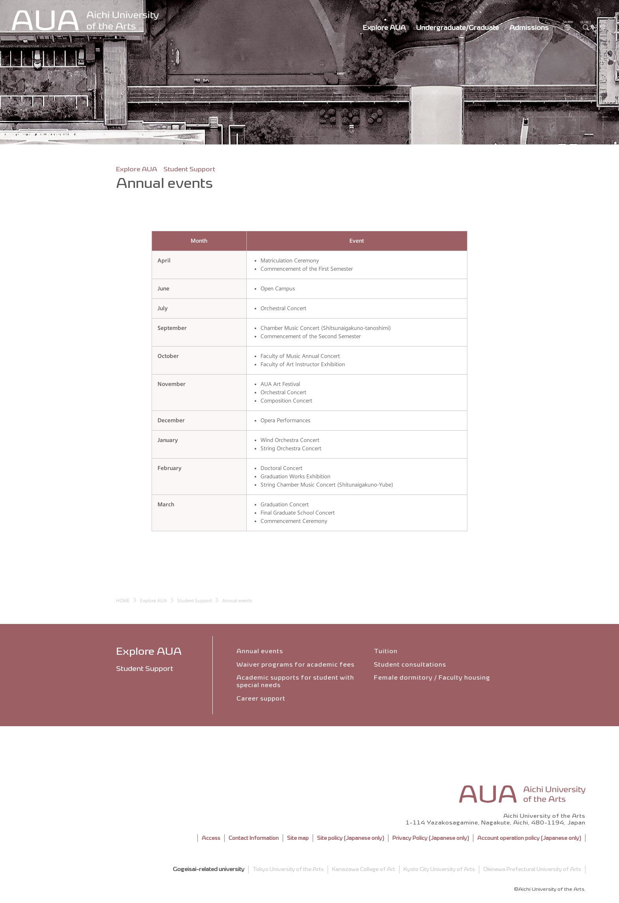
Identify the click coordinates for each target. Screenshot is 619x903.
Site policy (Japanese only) (350, 838)
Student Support (194, 600)
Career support (260, 698)
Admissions (529, 28)
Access (211, 838)
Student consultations (410, 664)
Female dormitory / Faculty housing (432, 677)
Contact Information (254, 838)
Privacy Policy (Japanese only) (430, 838)
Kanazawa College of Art (363, 869)
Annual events (259, 651)
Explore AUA (384, 28)
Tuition (386, 651)
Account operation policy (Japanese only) (529, 838)
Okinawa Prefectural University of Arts (532, 869)
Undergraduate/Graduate (457, 28)
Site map (298, 838)
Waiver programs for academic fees (295, 664)
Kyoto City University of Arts (439, 869)
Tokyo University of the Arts (288, 869)
